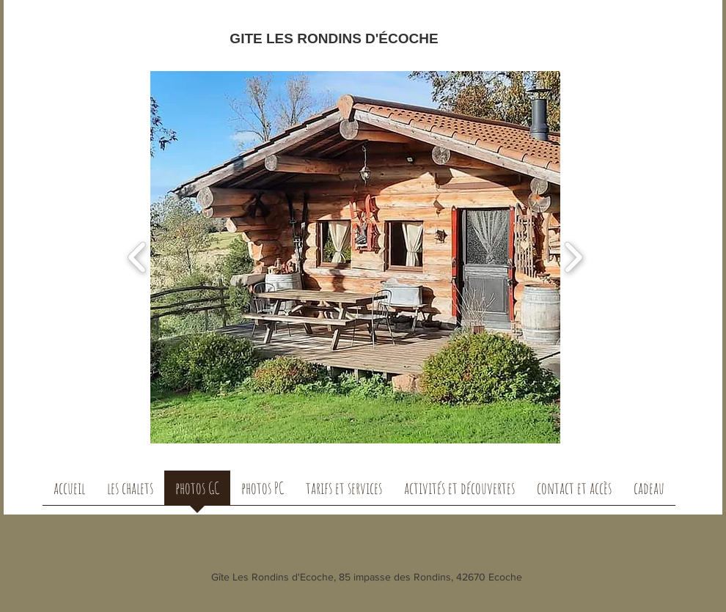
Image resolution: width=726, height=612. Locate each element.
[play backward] (137, 257)
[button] (398, 257)
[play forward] (573, 257)
